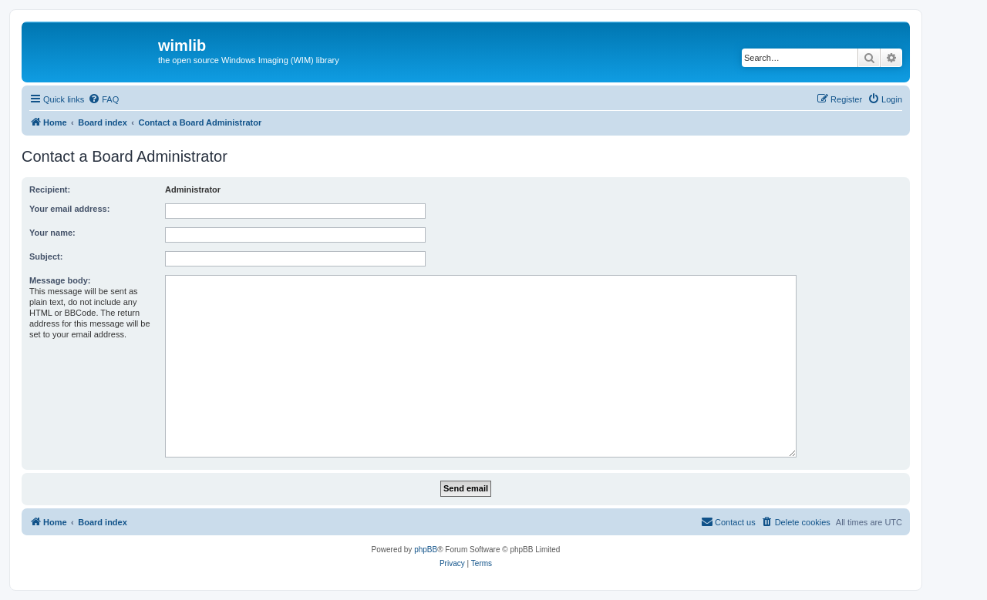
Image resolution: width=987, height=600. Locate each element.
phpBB (425, 549)
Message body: (59, 280)
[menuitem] (103, 99)
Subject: (45, 256)
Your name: (52, 232)
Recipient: (49, 189)
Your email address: (69, 208)
